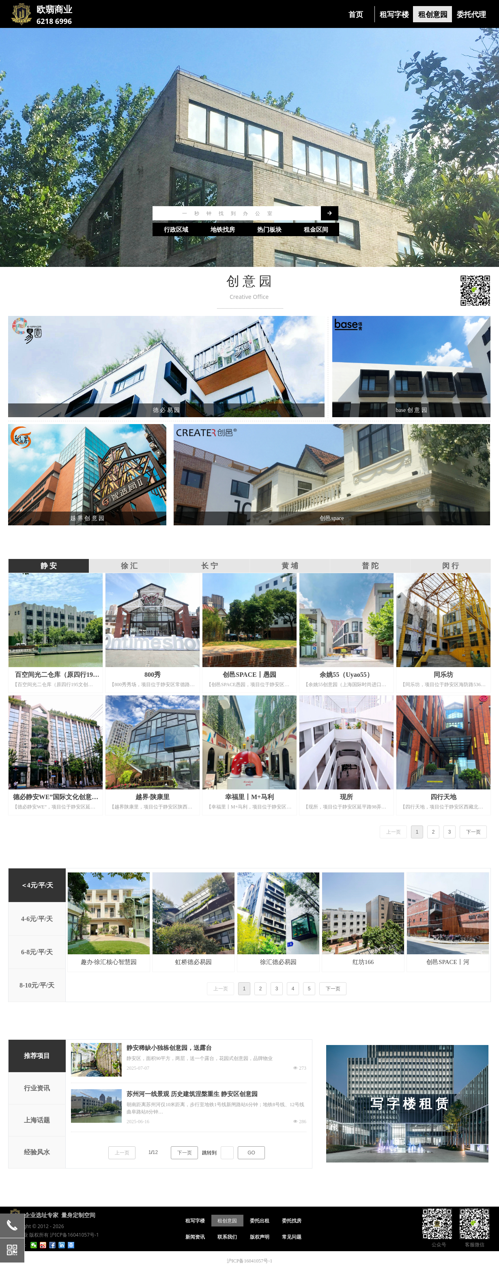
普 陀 (370, 566)
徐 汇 (129, 566)
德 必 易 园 (166, 410)
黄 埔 (290, 566)
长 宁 (209, 566)
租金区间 (316, 229)
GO (251, 1153)
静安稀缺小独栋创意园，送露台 (169, 1048)
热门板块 (269, 229)
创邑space (332, 518)
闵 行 (450, 566)
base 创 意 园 (411, 410)
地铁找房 (223, 229)
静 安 (49, 566)
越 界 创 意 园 (87, 518)
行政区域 (176, 229)
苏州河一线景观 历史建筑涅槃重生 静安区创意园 (192, 1094)
